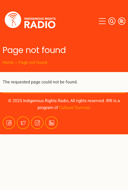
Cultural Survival (74, 107)
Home (8, 62)
